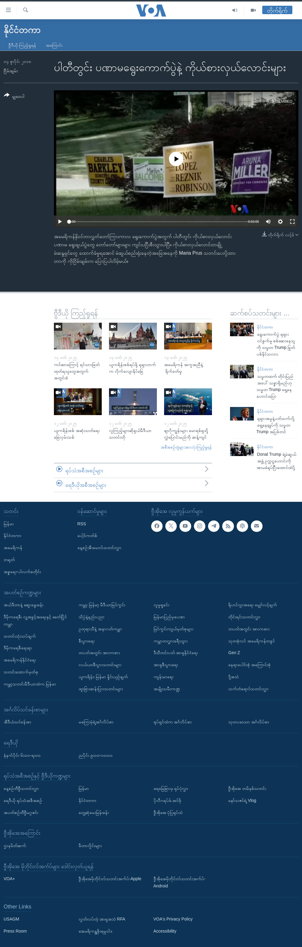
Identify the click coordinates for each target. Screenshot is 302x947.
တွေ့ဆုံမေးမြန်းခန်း (94, 812)
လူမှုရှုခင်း (161, 605)
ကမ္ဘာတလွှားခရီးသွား (171, 640)
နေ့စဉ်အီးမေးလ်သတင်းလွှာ (99, 547)
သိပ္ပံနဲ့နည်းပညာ (91, 616)
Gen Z (234, 652)
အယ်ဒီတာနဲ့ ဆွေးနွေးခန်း (23, 605)
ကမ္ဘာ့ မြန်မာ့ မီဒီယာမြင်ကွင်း (102, 605)
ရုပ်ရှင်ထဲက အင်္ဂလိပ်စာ (173, 721)
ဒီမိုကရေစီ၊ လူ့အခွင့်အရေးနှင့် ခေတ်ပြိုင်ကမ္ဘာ (35, 620)
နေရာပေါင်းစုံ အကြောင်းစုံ (249, 665)
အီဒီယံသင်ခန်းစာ (17, 721)
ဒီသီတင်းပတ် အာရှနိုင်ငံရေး (176, 652)
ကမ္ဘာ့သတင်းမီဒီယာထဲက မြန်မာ (30, 684)
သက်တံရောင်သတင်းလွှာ (248, 688)
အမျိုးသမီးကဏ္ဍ (167, 688)
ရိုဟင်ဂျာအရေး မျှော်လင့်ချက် (252, 605)
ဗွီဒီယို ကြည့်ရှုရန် (22, 45)
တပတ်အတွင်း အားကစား (99, 652)
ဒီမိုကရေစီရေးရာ (18, 648)
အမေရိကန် (13, 547)
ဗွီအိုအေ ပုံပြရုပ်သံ (168, 812)
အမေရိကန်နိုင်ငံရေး (20, 660)
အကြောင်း (54, 45)
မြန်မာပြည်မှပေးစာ (169, 616)
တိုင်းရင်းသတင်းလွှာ (244, 616)
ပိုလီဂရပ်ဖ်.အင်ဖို (168, 800)
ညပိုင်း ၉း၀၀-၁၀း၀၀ (96, 755)
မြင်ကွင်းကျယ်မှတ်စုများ (173, 628)
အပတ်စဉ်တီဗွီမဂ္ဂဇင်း (21, 812)
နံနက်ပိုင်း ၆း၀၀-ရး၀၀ (22, 755)
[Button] (14, 96)
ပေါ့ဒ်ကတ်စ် (87, 535)
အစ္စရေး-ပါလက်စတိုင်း (22, 571)
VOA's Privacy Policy (173, 919)
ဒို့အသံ (233, 676)
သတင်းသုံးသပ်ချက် (20, 636)
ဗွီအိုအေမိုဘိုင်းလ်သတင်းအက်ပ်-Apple (110, 879)
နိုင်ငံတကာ (265, 327)
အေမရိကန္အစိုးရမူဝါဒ (95, 931)
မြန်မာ (9, 523)
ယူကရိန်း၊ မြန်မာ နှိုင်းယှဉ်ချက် (103, 676)
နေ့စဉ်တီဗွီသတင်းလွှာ (21, 788)
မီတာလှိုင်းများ (90, 845)
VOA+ (9, 879)
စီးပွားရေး (87, 640)
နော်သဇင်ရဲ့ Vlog (242, 800)
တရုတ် (9, 559)
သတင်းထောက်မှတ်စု (21, 671)
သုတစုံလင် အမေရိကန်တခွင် (251, 640)
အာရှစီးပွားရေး (166, 665)
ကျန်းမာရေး (163, 676)
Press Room (15, 931)
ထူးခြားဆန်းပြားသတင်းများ (101, 688)
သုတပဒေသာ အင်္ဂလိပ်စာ (248, 721)
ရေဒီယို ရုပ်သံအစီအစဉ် (23, 800)
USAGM (11, 919)
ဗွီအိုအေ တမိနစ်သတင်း (247, 788)
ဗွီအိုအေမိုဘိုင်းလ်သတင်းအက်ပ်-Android (180, 883)
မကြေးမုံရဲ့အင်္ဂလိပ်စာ (96, 721)
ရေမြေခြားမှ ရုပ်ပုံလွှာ (171, 788)
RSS (81, 523)
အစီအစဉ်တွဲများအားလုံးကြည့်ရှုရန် (186, 447)
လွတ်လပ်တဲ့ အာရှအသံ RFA (102, 919)
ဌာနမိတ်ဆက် (15, 845)
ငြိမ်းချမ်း (11, 70)
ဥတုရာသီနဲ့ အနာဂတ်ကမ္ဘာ (100, 628)
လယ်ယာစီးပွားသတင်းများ (100, 665)
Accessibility (165, 931)
